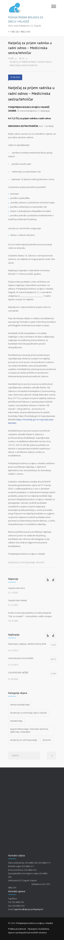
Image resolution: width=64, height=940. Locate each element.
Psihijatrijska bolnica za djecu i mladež (34, 923)
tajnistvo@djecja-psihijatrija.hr (28, 909)
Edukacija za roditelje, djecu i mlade (28, 713)
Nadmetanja (16, 721)
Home (11, 58)
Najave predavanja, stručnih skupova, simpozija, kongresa (29, 730)
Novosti (40, 562)
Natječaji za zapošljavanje (21, 562)
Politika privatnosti (17, 928)
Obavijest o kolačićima (38, 928)
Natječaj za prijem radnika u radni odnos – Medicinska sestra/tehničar (31, 93)
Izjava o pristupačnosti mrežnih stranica (27, 932)
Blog (21, 58)
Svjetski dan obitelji (17, 600)
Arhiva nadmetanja (20, 704)
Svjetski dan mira (16, 588)
